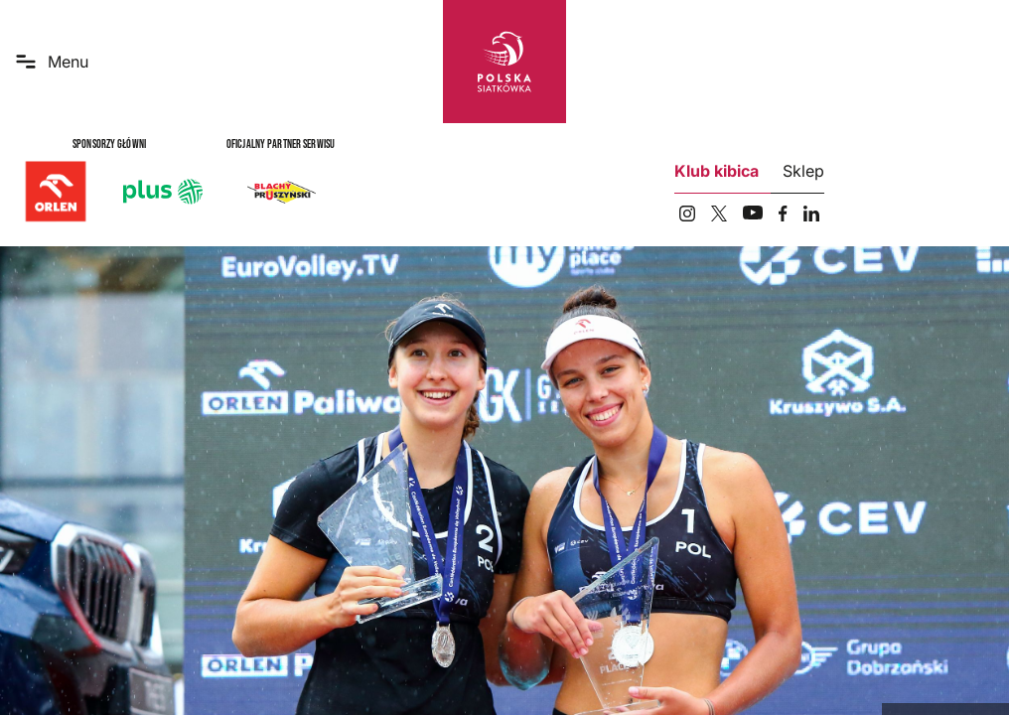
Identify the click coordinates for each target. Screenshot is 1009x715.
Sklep (803, 171)
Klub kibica (716, 171)
